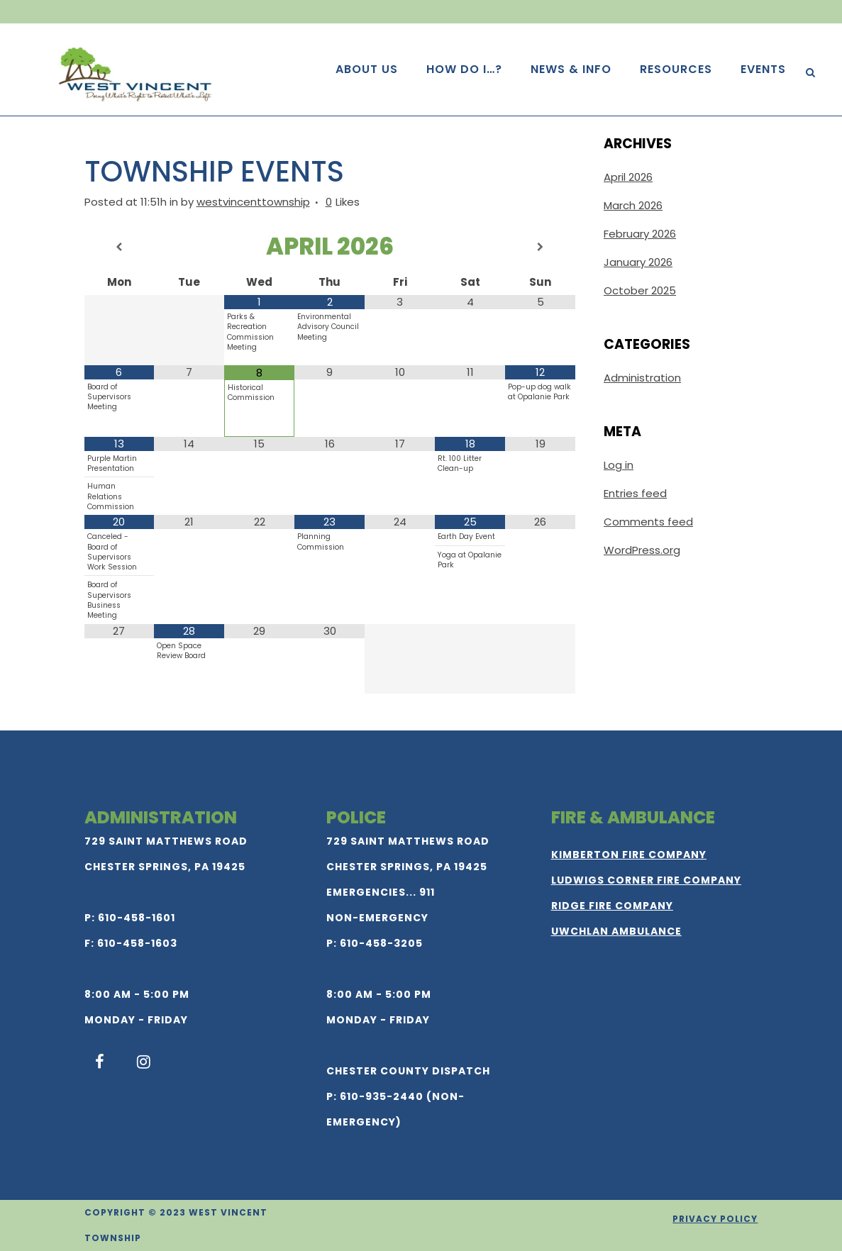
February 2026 (640, 233)
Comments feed (648, 521)
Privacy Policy (715, 1219)
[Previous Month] (119, 247)
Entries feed (635, 493)
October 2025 (640, 290)
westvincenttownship (253, 201)
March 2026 (633, 205)
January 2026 (638, 262)
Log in (618, 464)
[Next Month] (540, 247)
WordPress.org (642, 550)
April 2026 (628, 176)
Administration (642, 377)
